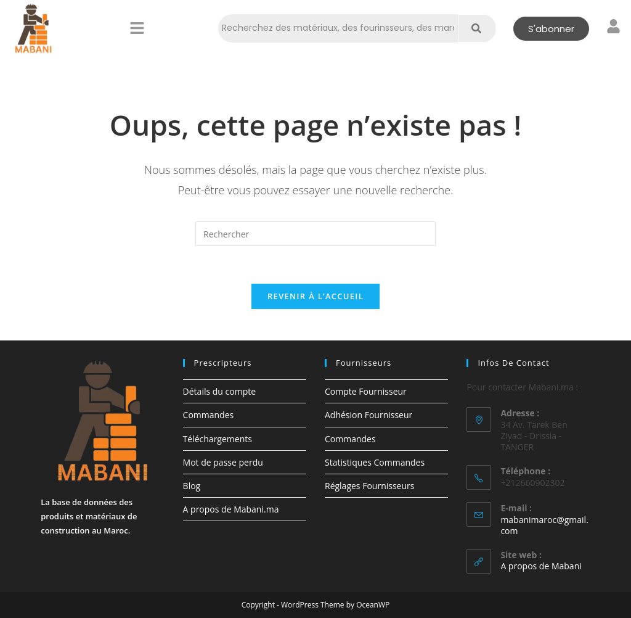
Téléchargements (217, 439)
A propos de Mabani (540, 566)
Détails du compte (219, 391)
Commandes (208, 415)
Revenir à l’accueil (315, 296)
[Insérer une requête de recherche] (315, 233)
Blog (192, 486)
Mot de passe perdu (223, 462)
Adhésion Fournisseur (368, 415)
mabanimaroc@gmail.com (544, 525)
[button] (136, 28)
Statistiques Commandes (375, 462)
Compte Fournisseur (366, 391)
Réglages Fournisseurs (369, 486)
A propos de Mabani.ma (231, 509)
